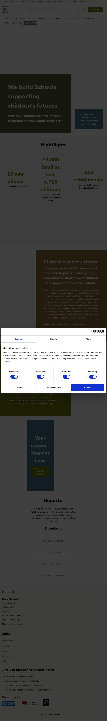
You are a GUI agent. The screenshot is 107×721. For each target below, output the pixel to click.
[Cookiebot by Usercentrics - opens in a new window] (92, 331)
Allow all (87, 387)
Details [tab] (53, 339)
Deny (19, 387)
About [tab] (88, 339)
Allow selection (53, 387)
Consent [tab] (18, 339)
